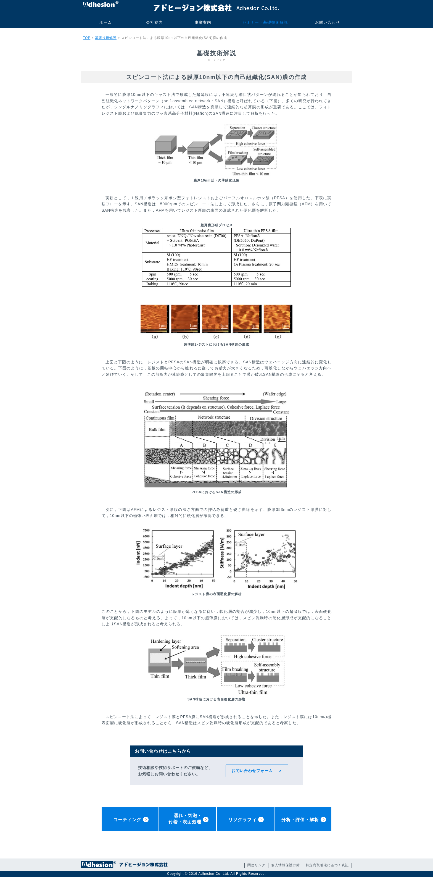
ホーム (105, 22)
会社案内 (154, 22)
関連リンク (256, 865)
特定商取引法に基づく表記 (327, 865)
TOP (86, 38)
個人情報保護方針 (285, 865)
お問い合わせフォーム (252, 770)
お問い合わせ (327, 22)
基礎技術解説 (106, 38)
